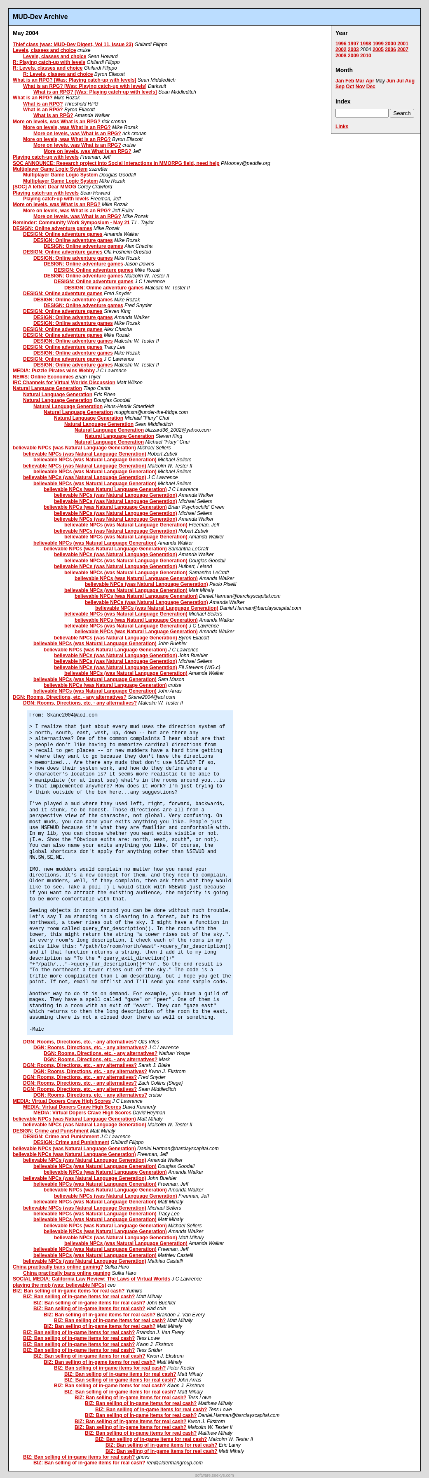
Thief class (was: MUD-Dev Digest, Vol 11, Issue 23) (73, 44)
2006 (390, 49)
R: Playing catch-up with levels (49, 62)
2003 (353, 49)
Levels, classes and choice (44, 50)
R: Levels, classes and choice (47, 68)
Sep (340, 86)
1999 (378, 44)
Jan (339, 81)
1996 (341, 44)
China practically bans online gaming (66, 1273)
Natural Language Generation (47, 388)
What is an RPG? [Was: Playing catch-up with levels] (74, 80)
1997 (353, 44)
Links (341, 126)
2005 (378, 49)
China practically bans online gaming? (58, 1267)
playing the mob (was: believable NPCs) (59, 1285)
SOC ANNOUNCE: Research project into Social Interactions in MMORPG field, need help (116, 163)
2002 (341, 49)
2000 (390, 44)
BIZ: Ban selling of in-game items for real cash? (68, 1291)
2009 (353, 56)
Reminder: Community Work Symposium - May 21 (71, 223)
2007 (402, 49)
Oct (350, 86)
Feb (349, 81)
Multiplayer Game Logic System (50, 169)
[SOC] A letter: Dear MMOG (44, 187)
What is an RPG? (33, 98)
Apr (370, 81)
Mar (360, 81)
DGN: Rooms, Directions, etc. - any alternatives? (70, 697)
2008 (341, 56)
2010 (365, 56)
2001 (402, 44)
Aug (410, 81)
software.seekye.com (214, 1475)
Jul (399, 81)
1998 (365, 44)
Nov (360, 86)
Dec (370, 86)
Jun (390, 81)
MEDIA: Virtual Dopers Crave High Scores (62, 1101)
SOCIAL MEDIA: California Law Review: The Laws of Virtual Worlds (91, 1279)
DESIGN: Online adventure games (52, 228)
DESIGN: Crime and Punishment (51, 1131)
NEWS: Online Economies (43, 377)
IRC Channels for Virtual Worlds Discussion (64, 382)
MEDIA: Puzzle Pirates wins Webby (54, 371)
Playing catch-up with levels (46, 157)
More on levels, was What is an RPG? (57, 122)
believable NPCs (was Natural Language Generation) (74, 448)
